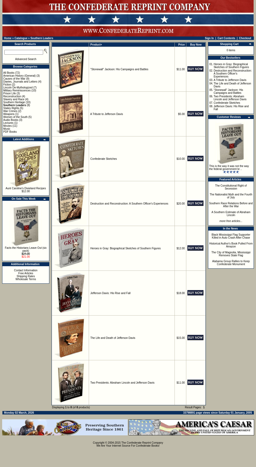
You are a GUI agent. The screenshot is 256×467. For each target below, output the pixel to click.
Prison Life (9, 93)
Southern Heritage (14, 102)
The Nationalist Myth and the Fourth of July (231, 196)
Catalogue (20, 38)
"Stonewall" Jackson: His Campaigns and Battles (119, 69)
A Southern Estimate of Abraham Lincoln (231, 214)
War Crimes (10, 111)
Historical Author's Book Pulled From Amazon (231, 245)
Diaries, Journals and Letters (20, 81)
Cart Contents (226, 38)
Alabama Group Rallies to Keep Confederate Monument (231, 263)
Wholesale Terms (26, 279)
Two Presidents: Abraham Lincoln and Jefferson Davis (122, 382)
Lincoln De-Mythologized (18, 87)
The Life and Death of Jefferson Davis (112, 337)
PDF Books (10, 131)
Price (181, 44)
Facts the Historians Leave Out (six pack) (26, 249)
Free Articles (25, 273)
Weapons (8, 114)
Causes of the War (14, 78)
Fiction (7, 84)
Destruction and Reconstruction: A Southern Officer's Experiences (129, 203)
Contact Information (25, 270)
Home (8, 38)
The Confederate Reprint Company (142, 442)
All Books (8, 72)
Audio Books (10, 119)
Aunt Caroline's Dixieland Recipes (26, 188)
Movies (7, 125)
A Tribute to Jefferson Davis (106, 114)
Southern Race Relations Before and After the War (231, 205)
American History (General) (19, 75)
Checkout (245, 38)
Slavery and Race (13, 99)
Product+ (96, 44)
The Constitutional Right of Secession (231, 187)
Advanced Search (25, 59)
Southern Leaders (41, 38)
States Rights (11, 108)
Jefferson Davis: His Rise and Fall (110, 293)
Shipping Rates (26, 276)
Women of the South (15, 117)
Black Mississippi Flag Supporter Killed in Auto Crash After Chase (231, 236)
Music (6, 128)
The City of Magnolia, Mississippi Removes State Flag (231, 254)
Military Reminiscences (17, 90)
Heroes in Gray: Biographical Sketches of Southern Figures (125, 248)
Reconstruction (12, 96)
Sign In (209, 38)
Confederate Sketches (103, 158)
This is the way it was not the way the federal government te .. (229, 168)
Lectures (8, 122)
